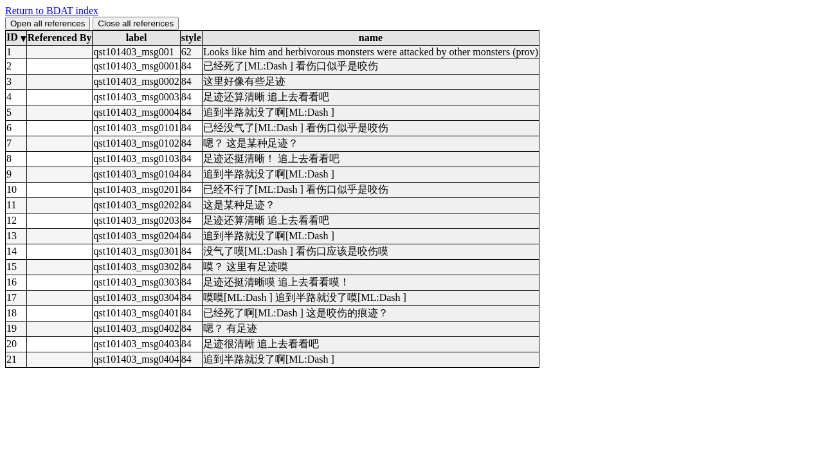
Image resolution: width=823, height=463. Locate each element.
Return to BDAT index (51, 10)
